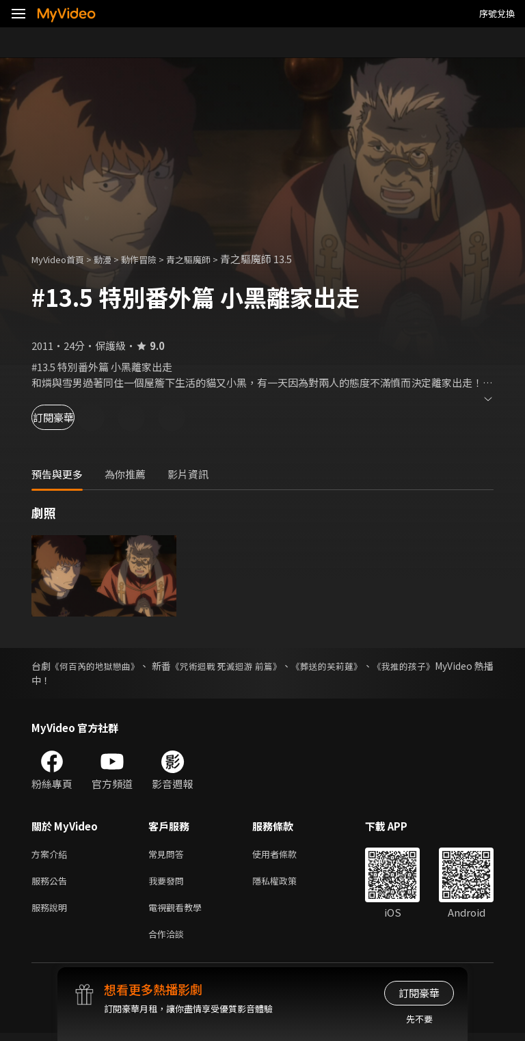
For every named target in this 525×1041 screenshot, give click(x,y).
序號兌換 (497, 13)
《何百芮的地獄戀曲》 (104, 666)
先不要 (419, 1018)
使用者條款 (286, 855)
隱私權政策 (286, 883)
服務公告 (51, 883)
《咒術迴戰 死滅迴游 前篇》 (258, 666)
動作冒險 (153, 259)
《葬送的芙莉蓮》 (372, 666)
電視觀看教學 (179, 912)
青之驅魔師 (209, 259)
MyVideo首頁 (62, 259)
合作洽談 (168, 941)
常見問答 (168, 855)
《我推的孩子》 (460, 666)
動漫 (113, 259)
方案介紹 (51, 855)
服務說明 (51, 912)
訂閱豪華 (69, 417)
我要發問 (168, 883)
